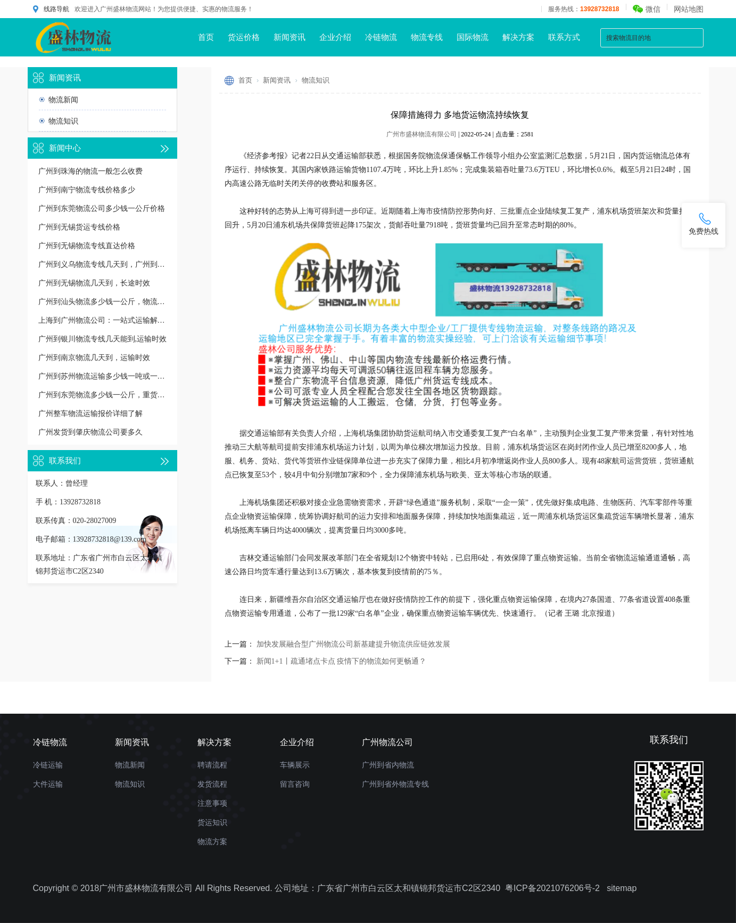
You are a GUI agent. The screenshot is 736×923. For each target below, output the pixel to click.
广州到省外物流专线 (395, 784)
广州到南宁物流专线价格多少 (86, 190)
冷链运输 (48, 765)
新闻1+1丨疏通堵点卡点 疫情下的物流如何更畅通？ (341, 661)
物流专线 (427, 37)
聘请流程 (212, 765)
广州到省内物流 (388, 765)
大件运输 (48, 784)
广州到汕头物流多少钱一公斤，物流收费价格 (102, 302)
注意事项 (212, 803)
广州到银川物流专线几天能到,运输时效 (102, 339)
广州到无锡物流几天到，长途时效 (94, 283)
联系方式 (564, 37)
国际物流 (473, 37)
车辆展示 (295, 765)
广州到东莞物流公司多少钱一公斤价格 (101, 209)
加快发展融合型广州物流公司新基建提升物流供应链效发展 (353, 644)
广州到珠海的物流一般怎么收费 (90, 171)
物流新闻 (63, 99)
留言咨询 (295, 784)
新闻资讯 (289, 37)
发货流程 (212, 784)
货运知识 (212, 822)
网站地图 (689, 9)
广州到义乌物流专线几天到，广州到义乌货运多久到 (102, 264)
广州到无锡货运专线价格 (79, 227)
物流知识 (63, 121)
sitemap (621, 888)
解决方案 (518, 37)
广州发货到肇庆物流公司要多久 (90, 432)
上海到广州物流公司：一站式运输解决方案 (102, 320)
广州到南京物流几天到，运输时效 (94, 358)
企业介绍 (335, 37)
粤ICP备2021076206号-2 (552, 888)
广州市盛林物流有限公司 (421, 134)
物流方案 (212, 841)
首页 (206, 37)
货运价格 (244, 37)
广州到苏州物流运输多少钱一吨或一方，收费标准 (102, 376)
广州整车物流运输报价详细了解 (90, 414)
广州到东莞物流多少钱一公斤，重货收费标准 (102, 395)
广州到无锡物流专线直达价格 (86, 246)
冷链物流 (381, 37)
